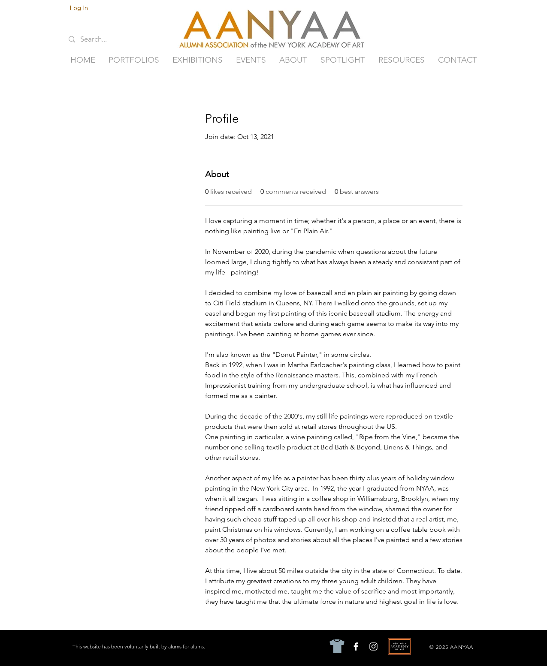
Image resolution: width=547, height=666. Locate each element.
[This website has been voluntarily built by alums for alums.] (139, 646)
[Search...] (99, 39)
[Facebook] (356, 646)
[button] (134, 60)
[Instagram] (373, 646)
